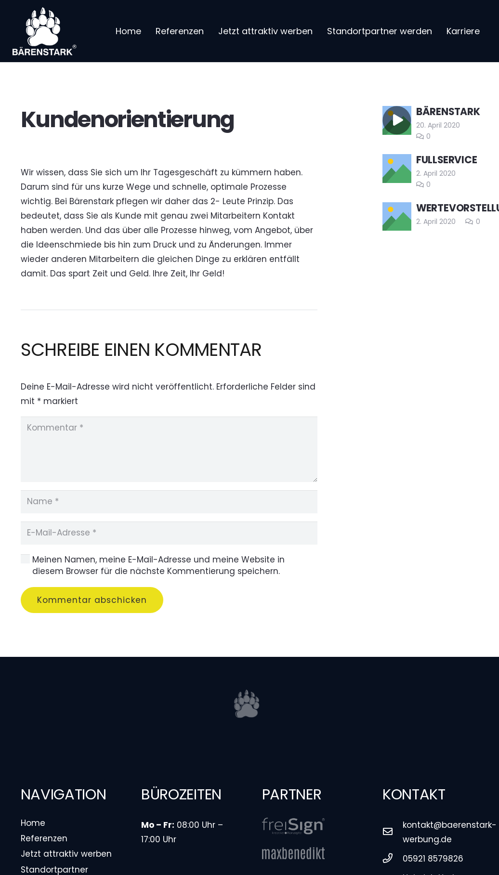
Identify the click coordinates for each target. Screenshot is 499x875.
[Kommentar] (169, 449)
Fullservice (446, 160)
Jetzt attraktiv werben (66, 854)
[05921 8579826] (392, 858)
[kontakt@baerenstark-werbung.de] (392, 832)
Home (33, 823)
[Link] (45, 31)
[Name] (169, 501)
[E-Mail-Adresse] (169, 533)
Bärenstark (448, 111)
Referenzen (44, 838)
